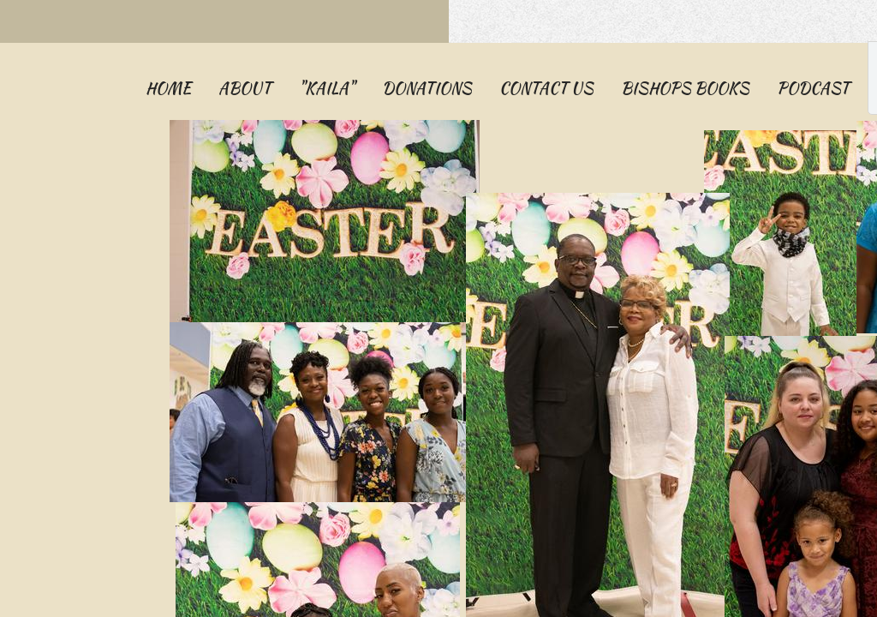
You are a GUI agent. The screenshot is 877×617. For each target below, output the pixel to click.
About (244, 87)
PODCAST (813, 87)
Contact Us (546, 87)
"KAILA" (327, 87)
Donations (427, 87)
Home (168, 87)
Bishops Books (685, 87)
